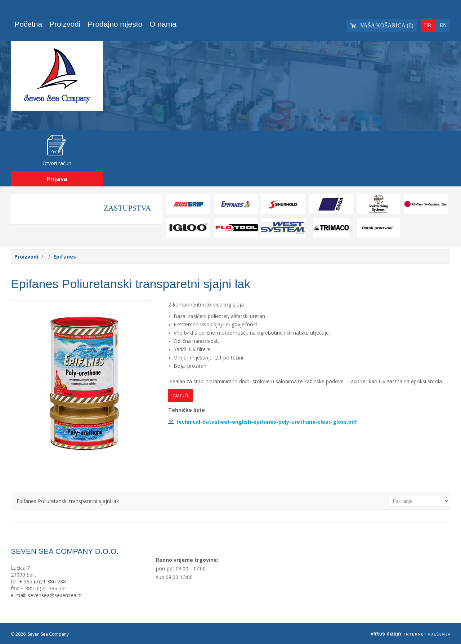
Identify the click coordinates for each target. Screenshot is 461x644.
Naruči (180, 395)
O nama (162, 24)
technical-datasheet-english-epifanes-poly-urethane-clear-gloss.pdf (266, 421)
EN (443, 25)
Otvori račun (56, 163)
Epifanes (64, 256)
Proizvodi (64, 24)
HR (427, 25)
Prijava (57, 179)
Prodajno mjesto (115, 24)
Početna (28, 24)
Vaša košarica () (381, 25)
